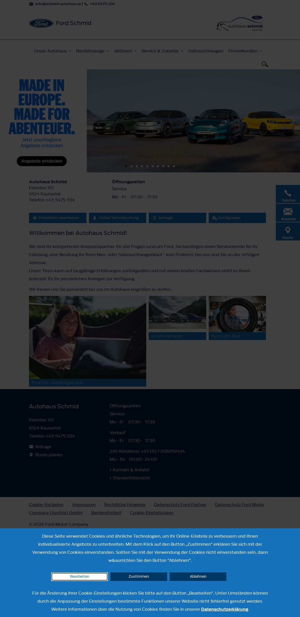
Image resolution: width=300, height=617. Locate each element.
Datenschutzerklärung (224, 609)
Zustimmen (139, 576)
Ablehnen (198, 576)
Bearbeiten (79, 576)
